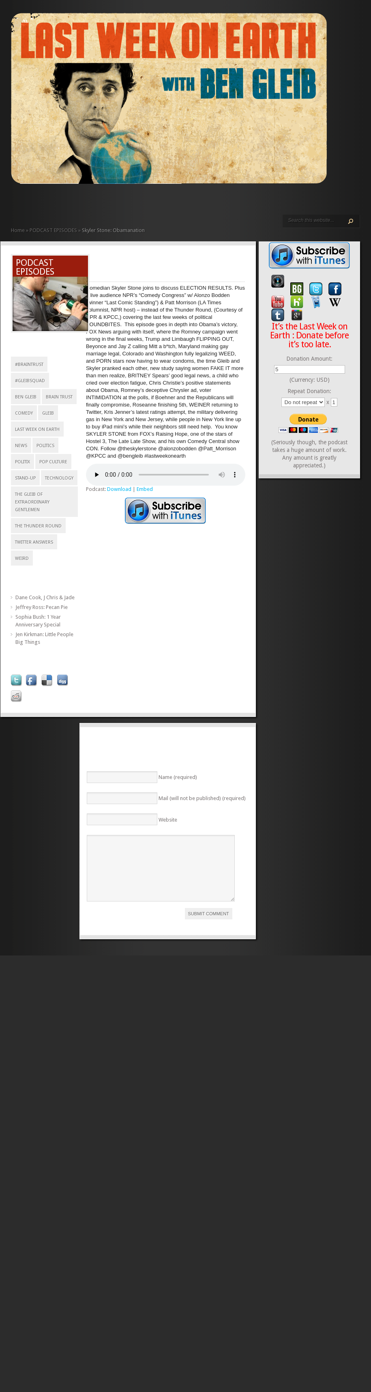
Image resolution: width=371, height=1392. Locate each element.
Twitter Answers (34, 542)
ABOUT (92, 202)
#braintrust (29, 364)
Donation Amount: (309, 358)
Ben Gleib (25, 397)
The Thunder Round (38, 526)
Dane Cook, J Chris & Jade (45, 597)
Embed (145, 489)
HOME (14, 202)
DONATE (118, 202)
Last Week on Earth (37, 429)
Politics (45, 445)
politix (22, 462)
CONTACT (111, 202)
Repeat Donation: (309, 391)
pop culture (53, 462)
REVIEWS (98, 202)
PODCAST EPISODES (79, 202)
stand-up (25, 478)
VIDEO (85, 202)
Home (18, 230)
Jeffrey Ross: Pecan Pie (41, 607)
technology (59, 478)
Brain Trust (59, 397)
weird (22, 558)
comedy (24, 413)
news (21, 445)
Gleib (48, 413)
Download (119, 489)
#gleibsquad (30, 380)
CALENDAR (105, 202)
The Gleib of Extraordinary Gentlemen (32, 502)
